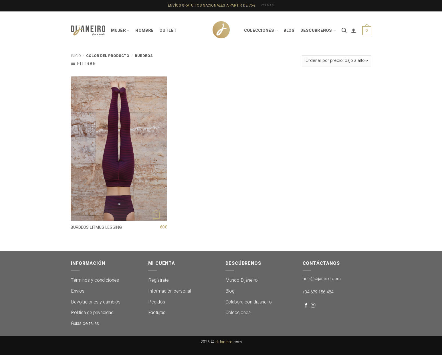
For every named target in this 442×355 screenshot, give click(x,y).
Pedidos (156, 302)
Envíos (77, 291)
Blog (230, 291)
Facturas (156, 312)
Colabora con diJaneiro (248, 302)
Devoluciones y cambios (95, 302)
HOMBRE (144, 30)
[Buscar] (344, 30)
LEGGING (96, 227)
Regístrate (158, 280)
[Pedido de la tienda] (336, 60)
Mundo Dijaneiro (241, 280)
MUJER (120, 30)
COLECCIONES (261, 30)
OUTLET (168, 30)
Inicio (76, 55)
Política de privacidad (92, 312)
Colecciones (238, 312)
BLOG (289, 30)
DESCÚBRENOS (318, 30)
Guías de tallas (85, 323)
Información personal (169, 291)
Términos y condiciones (95, 280)
